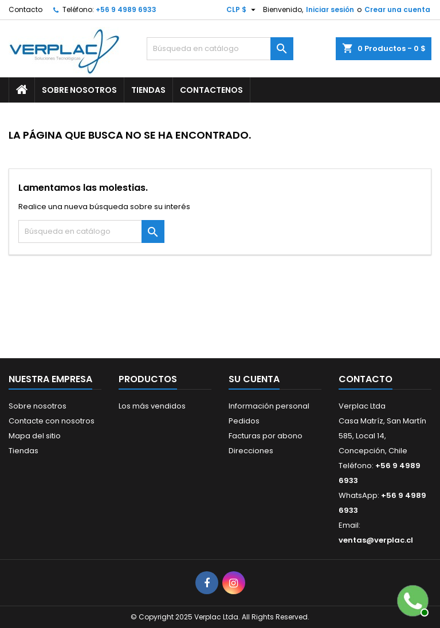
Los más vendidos (152, 406)
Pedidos (244, 420)
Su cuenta (254, 379)
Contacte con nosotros (52, 420)
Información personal (269, 406)
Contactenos (211, 90)
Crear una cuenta (397, 9)
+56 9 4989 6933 (126, 9)
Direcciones (251, 450)
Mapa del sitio (35, 435)
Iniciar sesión (330, 9)
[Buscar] (220, 48)
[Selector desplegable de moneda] (242, 9)
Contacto (25, 9)
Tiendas (148, 90)
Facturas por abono (265, 435)
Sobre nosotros (79, 90)
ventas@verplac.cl (376, 540)
